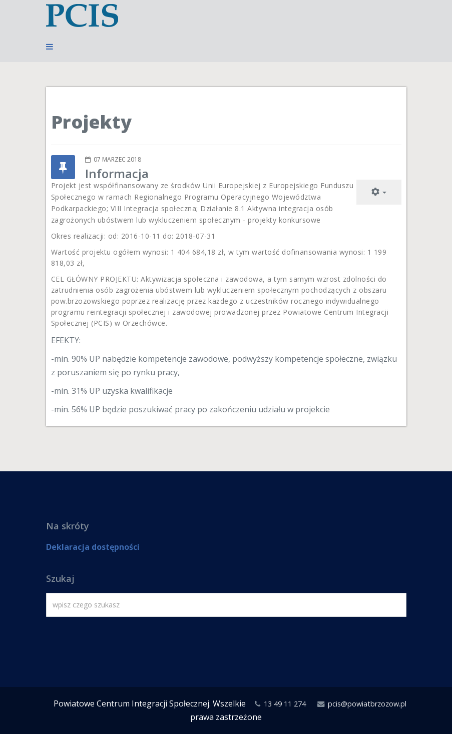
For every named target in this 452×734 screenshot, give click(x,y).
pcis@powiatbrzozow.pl (367, 703)
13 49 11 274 (285, 703)
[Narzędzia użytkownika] (378, 192)
